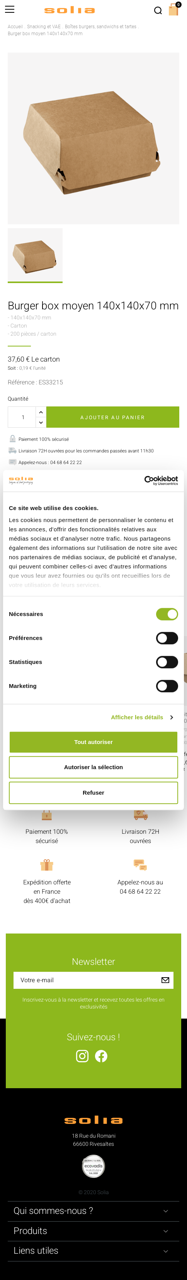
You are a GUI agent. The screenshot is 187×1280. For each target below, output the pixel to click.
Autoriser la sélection (93, 767)
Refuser (93, 792)
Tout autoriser (93, 742)
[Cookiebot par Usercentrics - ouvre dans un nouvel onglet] (144, 481)
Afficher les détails (137, 717)
